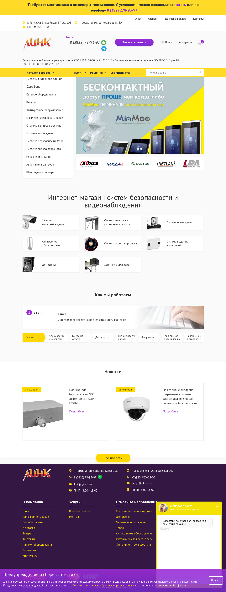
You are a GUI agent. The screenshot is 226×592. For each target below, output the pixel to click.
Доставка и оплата (176, 19)
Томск (69, 37)
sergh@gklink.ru (142, 483)
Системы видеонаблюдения (49, 79)
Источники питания (49, 156)
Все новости (113, 458)
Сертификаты (120, 72)
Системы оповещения (49, 133)
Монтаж (74, 516)
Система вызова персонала (49, 149)
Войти (168, 42)
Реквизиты (29, 550)
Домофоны (49, 86)
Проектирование (80, 511)
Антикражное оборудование (49, 110)
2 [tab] (141, 148)
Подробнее (77, 411)
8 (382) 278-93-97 (122, 10)
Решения (98, 73)
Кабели (31, 102)
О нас (138, 19)
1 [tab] (138, 148)
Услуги (80, 73)
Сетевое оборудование (49, 94)
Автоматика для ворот (49, 164)
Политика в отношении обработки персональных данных (106, 585)
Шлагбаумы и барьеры (40, 172)
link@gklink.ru (83, 484)
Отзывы (152, 18)
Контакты (198, 18)
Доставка (29, 528)
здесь (181, 4)
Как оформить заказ (36, 516)
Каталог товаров (40, 73)
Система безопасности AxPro (49, 141)
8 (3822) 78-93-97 (85, 42)
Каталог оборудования (37, 544)
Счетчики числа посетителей (44, 118)
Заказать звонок (134, 42)
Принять (216, 580)
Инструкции (30, 556)
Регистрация (185, 42)
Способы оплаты (33, 522)
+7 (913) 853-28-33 (143, 477)
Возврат (28, 533)
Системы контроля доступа (49, 125)
